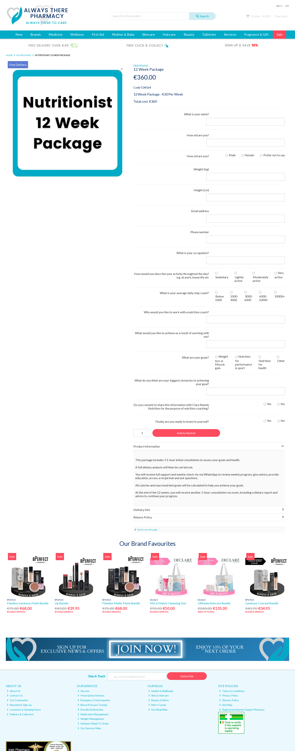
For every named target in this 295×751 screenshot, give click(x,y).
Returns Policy (229, 625)
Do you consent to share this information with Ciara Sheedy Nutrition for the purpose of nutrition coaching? (171, 332)
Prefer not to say (274, 140)
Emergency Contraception (94, 625)
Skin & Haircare (158, 621)
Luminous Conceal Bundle (261, 528)
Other (281, 294)
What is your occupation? (192, 208)
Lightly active (239, 227)
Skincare (148, 34)
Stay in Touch (96, 601)
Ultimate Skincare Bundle (214, 528)
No (283, 329)
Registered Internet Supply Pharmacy (242, 635)
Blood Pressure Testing (92, 630)
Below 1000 (219, 246)
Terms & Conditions (232, 616)
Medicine (55, 34)
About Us (14, 616)
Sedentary (221, 225)
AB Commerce (281, 731)
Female (249, 140)
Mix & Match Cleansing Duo (168, 528)
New (18, 34)
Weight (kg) (201, 154)
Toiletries (209, 34)
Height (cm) (201, 168)
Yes (269, 329)
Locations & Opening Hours (24, 635)
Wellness (77, 34)
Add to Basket (185, 358)
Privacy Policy (228, 621)
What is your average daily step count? (184, 241)
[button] (121, 70)
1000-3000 (234, 246)
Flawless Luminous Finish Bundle (28, 528)
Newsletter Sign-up (19, 630)
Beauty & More (158, 625)
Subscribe (186, 601)
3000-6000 (248, 246)
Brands (35, 34)
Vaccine (83, 616)
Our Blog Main (157, 635)
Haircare (169, 34)
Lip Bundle (61, 528)
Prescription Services (91, 621)
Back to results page (147, 455)
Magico (257, 731)
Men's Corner (157, 630)
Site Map (225, 630)
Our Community (17, 625)
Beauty (189, 34)
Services (230, 34)
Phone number (199, 195)
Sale (280, 34)
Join (287, 5)
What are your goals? (195, 291)
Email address (200, 181)
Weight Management (91, 644)
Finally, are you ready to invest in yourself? (182, 347)
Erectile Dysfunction (90, 635)
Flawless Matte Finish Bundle (121, 528)
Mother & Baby (123, 34)
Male (232, 140)
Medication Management (93, 639)
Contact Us (15, 621)
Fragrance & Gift (256, 34)
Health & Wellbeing (160, 616)
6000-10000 (263, 246)
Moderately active (260, 227)
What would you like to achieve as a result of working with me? (172, 275)
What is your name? (196, 114)
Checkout (280, 16)
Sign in (279, 5)
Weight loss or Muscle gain (221, 295)
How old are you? (198, 127)
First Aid (98, 34)
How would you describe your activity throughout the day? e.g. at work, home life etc (171, 224)
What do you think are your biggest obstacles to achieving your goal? (172, 315)
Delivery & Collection (20, 639)
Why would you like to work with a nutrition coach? (176, 260)
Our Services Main (89, 653)
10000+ (279, 244)
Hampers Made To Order (93, 649)
